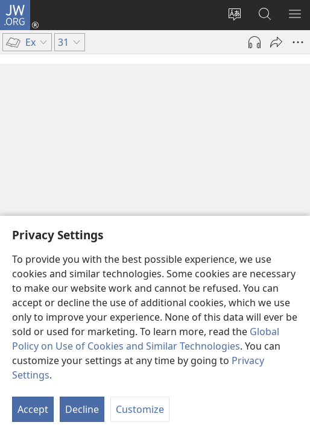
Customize (140, 409)
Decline (82, 409)
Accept (32, 409)
